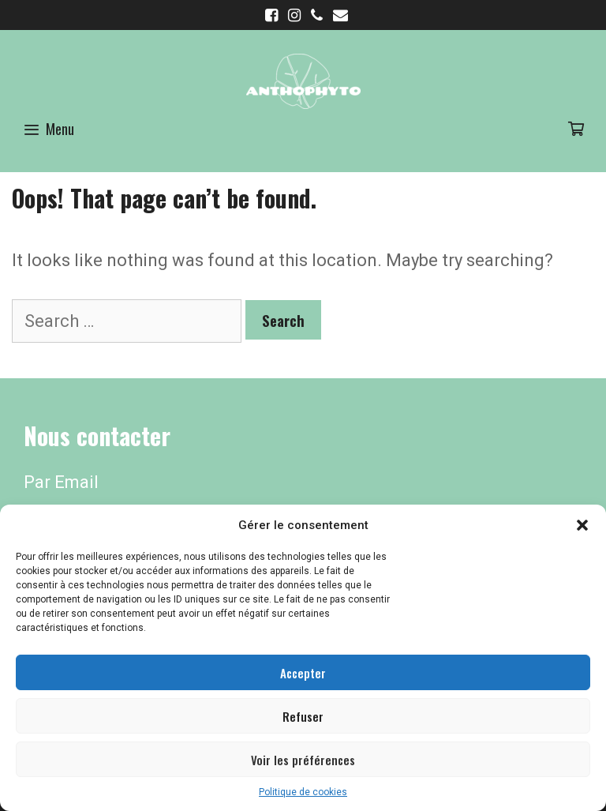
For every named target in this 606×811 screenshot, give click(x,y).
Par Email (61, 482)
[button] (582, 525)
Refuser (303, 716)
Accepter (303, 672)
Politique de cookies (303, 792)
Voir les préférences (303, 759)
